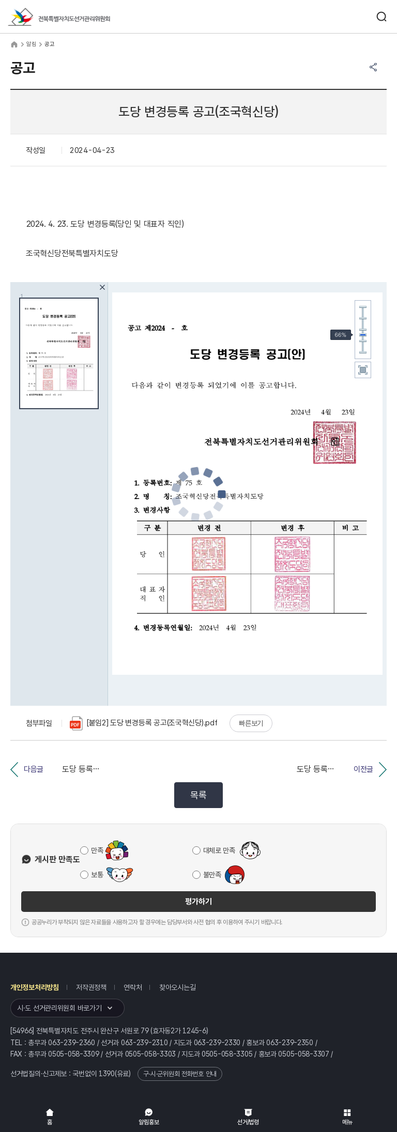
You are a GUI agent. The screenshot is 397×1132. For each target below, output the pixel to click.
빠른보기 (251, 723)
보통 (97, 875)
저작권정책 (91, 987)
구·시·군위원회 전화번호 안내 (180, 1074)
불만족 (212, 875)
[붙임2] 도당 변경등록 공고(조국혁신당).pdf (143, 723)
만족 (97, 850)
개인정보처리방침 (34, 987)
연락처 (133, 987)
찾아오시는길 (177, 987)
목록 (198, 794)
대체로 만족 (219, 850)
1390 (107, 1073)
